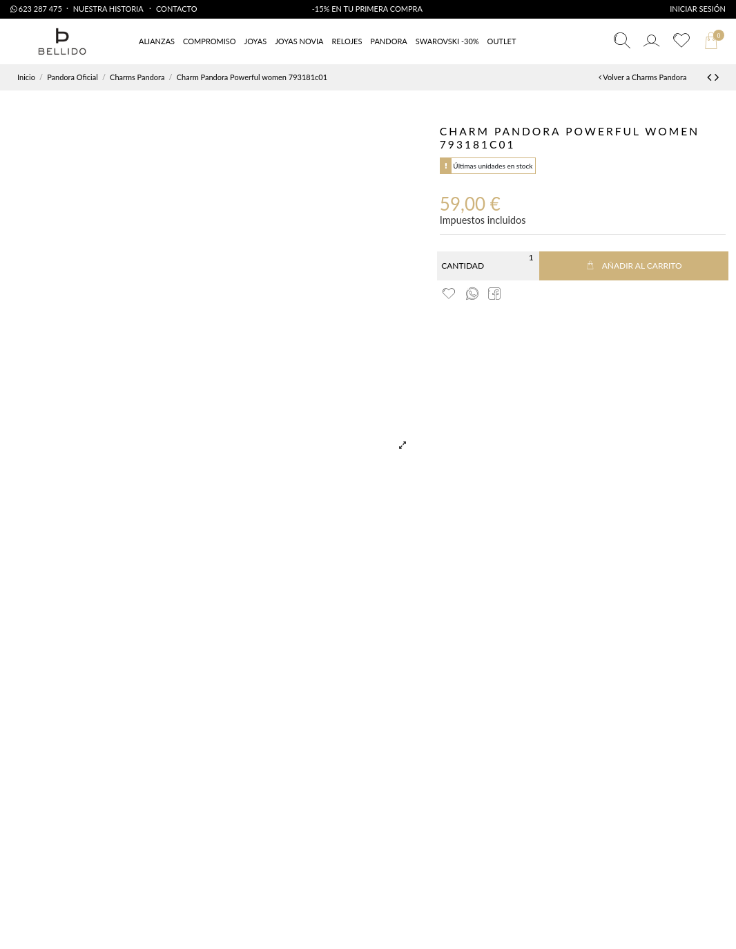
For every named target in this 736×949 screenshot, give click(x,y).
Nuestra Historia (109, 8)
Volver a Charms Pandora (642, 77)
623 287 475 (36, 8)
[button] (502, 42)
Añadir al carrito (633, 265)
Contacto (176, 8)
